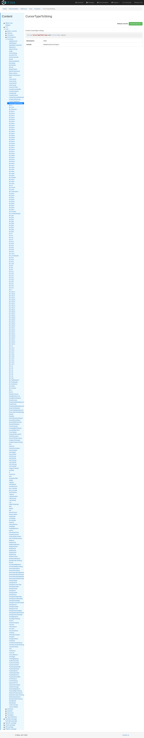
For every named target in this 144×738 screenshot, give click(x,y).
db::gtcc (11, 215)
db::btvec (12, 153)
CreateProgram (14, 91)
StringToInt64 (13, 592)
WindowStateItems (15, 697)
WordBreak (12, 701)
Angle (11, 51)
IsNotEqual (12, 484)
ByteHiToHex (13, 69)
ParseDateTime (14, 532)
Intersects (12, 474)
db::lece (11, 243)
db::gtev (11, 225)
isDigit (11, 480)
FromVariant (13, 432)
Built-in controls (12, 31)
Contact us (125, 735)
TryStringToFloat (14, 669)
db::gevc (11, 205)
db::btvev (12, 157)
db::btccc (12, 111)
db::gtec (11, 221)
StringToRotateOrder (15, 596)
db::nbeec (12, 316)
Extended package (11, 721)
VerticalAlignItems (14, 689)
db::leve (11, 260)
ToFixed (11, 624)
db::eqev (11, 175)
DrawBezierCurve (14, 396)
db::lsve (11, 286)
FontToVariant (13, 426)
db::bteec (12, 135)
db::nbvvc (12, 340)
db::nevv (11, 364)
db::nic (11, 366)
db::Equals (12, 177)
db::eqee (12, 173)
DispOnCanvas (13, 394)
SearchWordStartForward (17, 578)
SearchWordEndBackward (17, 572)
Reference (24, 9)
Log (10, 502)
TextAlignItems (13, 616)
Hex (10, 444)
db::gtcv (11, 219)
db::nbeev (12, 320)
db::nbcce (12, 294)
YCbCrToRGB (13, 707)
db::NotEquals (13, 382)
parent (11, 530)
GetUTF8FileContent (15, 438)
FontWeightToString (15, 428)
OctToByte (12, 518)
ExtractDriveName (14, 420)
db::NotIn (12, 386)
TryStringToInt (13, 671)
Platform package (10, 729)
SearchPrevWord (14, 570)
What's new (9, 23)
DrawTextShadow (14, 408)
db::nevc (11, 360)
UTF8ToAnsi (13, 679)
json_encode (13, 490)
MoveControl (13, 512)
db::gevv (11, 209)
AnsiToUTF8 (13, 55)
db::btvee (12, 155)
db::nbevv (12, 326)
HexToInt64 (12, 454)
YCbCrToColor (13, 705)
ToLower (11, 629)
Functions (37, 9)
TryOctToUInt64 (14, 665)
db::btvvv (12, 163)
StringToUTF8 (13, 608)
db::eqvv (11, 183)
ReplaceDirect (13, 546)
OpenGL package (10, 723)
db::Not (11, 378)
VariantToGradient (14, 685)
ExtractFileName (14, 424)
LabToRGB (12, 500)
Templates (10, 715)
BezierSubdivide (14, 61)
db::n (10, 290)
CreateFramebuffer (15, 89)
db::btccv (12, 115)
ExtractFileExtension (15, 422)
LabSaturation (13, 496)
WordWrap (12, 703)
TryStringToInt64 (14, 673)
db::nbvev (12, 338)
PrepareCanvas (14, 534)
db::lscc (11, 272)
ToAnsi (11, 620)
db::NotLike (12, 388)
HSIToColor (12, 456)
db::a (10, 105)
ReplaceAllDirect (14, 544)
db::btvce (12, 149)
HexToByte (12, 452)
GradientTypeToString (16, 442)
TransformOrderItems (15, 643)
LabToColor (12, 498)
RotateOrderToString (15, 560)
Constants (10, 35)
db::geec (11, 199)
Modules (10, 711)
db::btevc (12, 141)
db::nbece (12, 312)
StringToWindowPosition (16, 612)
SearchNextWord (14, 568)
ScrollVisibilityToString (16, 566)
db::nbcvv (12, 308)
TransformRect (13, 647)
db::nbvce (12, 330)
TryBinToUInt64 (14, 661)
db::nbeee (12, 318)
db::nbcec (12, 298)
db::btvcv (12, 151)
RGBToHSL (12, 550)
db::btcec (12, 117)
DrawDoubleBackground (16, 402)
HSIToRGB (12, 458)
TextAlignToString (14, 618)
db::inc (11, 235)
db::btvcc (12, 147)
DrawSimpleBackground (16, 406)
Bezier (11, 59)
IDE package (9, 727)
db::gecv (11, 197)
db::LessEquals (14, 255)
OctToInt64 (12, 520)
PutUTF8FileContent (15, 538)
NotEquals (12, 516)
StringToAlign (13, 580)
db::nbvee (12, 336)
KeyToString (13, 492)
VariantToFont (13, 683)
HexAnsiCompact (14, 448)
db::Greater (12, 211)
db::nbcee (12, 300)
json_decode (13, 488)
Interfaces (10, 709)
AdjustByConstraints (15, 45)
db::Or (11, 392)
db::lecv (11, 245)
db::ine (11, 237)
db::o (10, 390)
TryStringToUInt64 (14, 677)
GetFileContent (13, 436)
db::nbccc (12, 292)
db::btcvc (12, 123)
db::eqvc (11, 179)
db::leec (11, 247)
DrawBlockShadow (15, 398)
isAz (10, 476)
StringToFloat (13, 588)
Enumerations (11, 37)
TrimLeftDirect (13, 655)
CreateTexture (13, 95)
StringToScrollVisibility (16, 598)
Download (79, 2)
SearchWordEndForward (16, 574)
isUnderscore (13, 486)
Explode (11, 416)
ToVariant (12, 641)
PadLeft (11, 522)
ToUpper (11, 637)
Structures (10, 713)
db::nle (11, 374)
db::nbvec (12, 334)
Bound (11, 67)
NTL (6, 27)
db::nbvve (12, 342)
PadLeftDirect (13, 524)
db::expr (11, 189)
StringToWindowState (15, 614)
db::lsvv (11, 288)
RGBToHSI (12, 548)
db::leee (11, 249)
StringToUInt (13, 604)
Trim (10, 649)
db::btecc (12, 129)
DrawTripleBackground (16, 410)
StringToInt (12, 590)
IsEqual (11, 482)
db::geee (12, 201)
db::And (11, 107)
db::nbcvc (12, 304)
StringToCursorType (15, 584)
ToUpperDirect (13, 639)
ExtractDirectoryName (16, 418)
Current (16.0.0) (135, 24)
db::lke (11, 268)
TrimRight (12, 657)
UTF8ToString (13, 681)
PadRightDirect (13, 528)
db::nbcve (12, 306)
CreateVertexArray (15, 99)
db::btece (12, 131)
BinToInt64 (12, 65)
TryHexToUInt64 (14, 663)
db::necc (11, 348)
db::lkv (11, 270)
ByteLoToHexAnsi (14, 75)
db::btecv (12, 133)
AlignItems (12, 47)
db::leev (11, 251)
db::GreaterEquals (14, 213)
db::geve (11, 207)
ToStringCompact (14, 635)
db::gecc (11, 193)
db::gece (11, 195)
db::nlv (11, 376)
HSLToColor (12, 460)
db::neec (11, 354)
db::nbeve (12, 324)
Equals (11, 414)
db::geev (11, 203)
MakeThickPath (14, 504)
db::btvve (12, 161)
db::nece (11, 350)
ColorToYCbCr (13, 87)
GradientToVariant (14, 440)
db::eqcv (11, 169)
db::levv (11, 262)
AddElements (13, 41)
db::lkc (11, 266)
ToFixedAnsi (13, 627)
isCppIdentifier (13, 478)
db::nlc (11, 372)
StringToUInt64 (13, 606)
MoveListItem (13, 514)
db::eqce (11, 167)
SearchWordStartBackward (17, 576)
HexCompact (13, 450)
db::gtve (11, 229)
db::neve (11, 362)
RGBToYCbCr (13, 556)
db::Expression (13, 191)
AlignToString (13, 49)
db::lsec (11, 278)
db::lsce (11, 274)
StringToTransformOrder (16, 602)
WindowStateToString (15, 699)
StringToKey (13, 594)
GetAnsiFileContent (15, 434)
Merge (11, 508)
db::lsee (11, 280)
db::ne (11, 346)
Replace (11, 540)
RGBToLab (12, 554)
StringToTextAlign (14, 600)
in (9, 472)
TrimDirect (12, 651)
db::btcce (12, 113)
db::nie (11, 368)
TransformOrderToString (16, 645)
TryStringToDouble (15, 667)
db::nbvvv (12, 344)
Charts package (10, 725)
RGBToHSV (12, 552)
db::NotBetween (14, 380)
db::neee (12, 356)
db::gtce (11, 217)
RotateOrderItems (14, 558)
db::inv (11, 239)
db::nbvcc (12, 328)
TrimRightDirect (14, 659)
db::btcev (12, 121)
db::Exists (12, 187)
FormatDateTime (14, 430)
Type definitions (12, 717)
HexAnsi (11, 446)
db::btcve (12, 125)
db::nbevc (12, 322)
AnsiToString (13, 53)
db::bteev (12, 139)
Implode (11, 470)
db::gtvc (11, 227)
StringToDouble (14, 586)
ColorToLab (12, 85)
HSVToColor (13, 464)
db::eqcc (11, 165)
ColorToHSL (13, 81)
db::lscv (11, 276)
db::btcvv (12, 127)
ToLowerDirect (13, 631)
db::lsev (11, 282)
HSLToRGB (12, 462)
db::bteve (12, 143)
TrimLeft (11, 653)
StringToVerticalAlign (15, 610)
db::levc (11, 258)
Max (10, 506)
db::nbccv (12, 296)
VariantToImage (14, 687)
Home (5, 9)
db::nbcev (12, 302)
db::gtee (11, 223)
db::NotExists (13, 384)
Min (10, 510)
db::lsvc (11, 284)
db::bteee (12, 137)
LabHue (11, 494)
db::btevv (12, 145)
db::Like (11, 264)
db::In (11, 233)
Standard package (11, 719)
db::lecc (11, 241)
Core (30, 9)
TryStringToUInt (14, 675)
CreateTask (12, 93)
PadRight (12, 526)
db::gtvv (11, 231)
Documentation (13, 9)
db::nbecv (12, 314)
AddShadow (13, 43)
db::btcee (12, 119)
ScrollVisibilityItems (15, 564)
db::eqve (11, 181)
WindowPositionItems (15, 693)
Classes (9, 33)
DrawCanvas (13, 400)
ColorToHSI (12, 79)
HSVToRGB (12, 466)
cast (10, 77)
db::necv (11, 352)
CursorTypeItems (14, 101)
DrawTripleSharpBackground (18, 412)
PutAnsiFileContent (15, 536)
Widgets (8, 25)
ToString (11, 633)
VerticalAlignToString (15, 691)
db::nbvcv (12, 332)
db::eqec (11, 171)
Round (11, 562)
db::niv (11, 370)
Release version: (122, 23)
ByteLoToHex (13, 73)
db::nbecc (12, 310)
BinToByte (12, 63)
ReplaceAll (12, 542)
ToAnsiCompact (14, 622)
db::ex (11, 185)
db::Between (13, 109)
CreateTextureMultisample (17, 97)
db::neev (11, 358)
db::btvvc (12, 159)
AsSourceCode (13, 57)
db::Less (11, 253)
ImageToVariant (14, 468)
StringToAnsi (13, 582)
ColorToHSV (13, 83)
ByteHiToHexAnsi (14, 71)
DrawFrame (12, 404)
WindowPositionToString (16, 695)
